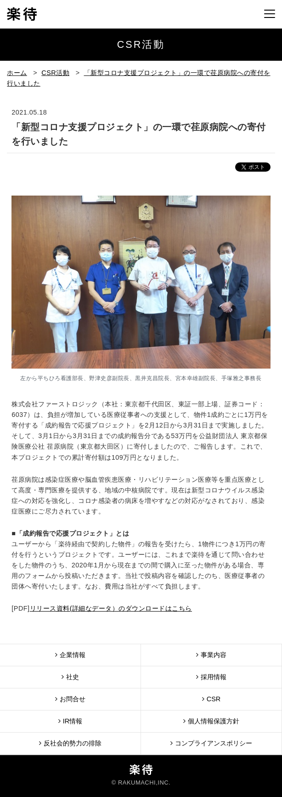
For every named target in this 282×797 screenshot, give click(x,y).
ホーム (17, 72)
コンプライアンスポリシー (211, 743)
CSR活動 (55, 72)
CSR (211, 699)
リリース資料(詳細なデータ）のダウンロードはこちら (111, 608)
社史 (70, 677)
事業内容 (211, 654)
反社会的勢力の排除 (70, 743)
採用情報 (211, 677)
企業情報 (70, 654)
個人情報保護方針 (211, 721)
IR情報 (70, 721)
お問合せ (70, 699)
